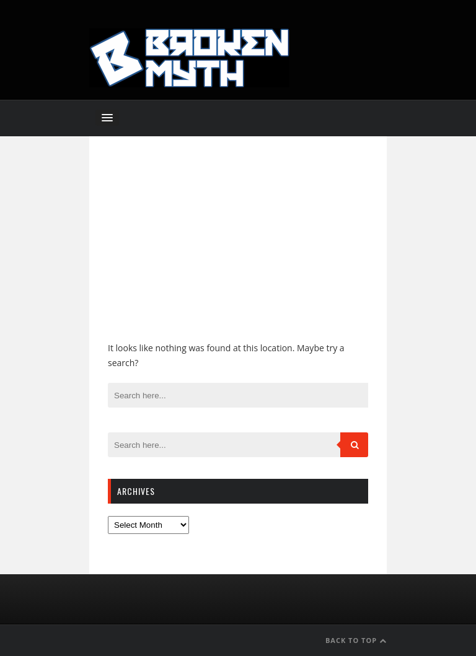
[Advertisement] (238, 248)
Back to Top (356, 640)
